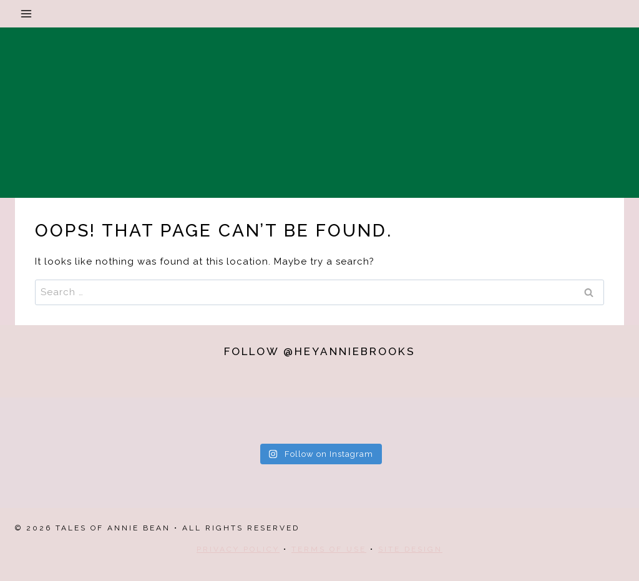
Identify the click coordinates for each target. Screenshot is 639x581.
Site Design (410, 549)
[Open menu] (26, 13)
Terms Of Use (328, 549)
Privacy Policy (238, 549)
